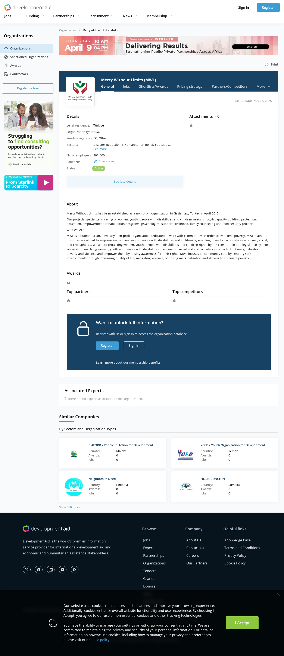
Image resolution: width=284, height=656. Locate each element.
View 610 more (69, 507)
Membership (156, 16)
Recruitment (98, 16)
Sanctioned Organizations (26, 57)
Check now (106, 161)
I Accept (242, 622)
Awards (12, 65)
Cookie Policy (235, 563)
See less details (125, 181)
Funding (32, 16)
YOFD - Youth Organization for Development (233, 445)
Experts (149, 547)
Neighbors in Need (102, 479)
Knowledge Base (237, 540)
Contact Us (195, 547)
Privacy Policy (235, 555)
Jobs (7, 16)
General (107, 86)
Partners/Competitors (229, 86)
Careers (192, 555)
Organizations (17, 48)
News (127, 16)
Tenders (149, 571)
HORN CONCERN (213, 479)
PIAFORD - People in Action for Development (120, 445)
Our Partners (196, 563)
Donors (149, 586)
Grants (148, 578)
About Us (193, 540)
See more (100, 149)
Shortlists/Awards (153, 86)
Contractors (16, 74)
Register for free (27, 88)
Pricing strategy (190, 86)
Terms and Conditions (242, 547)
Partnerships (63, 16)
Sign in (243, 7)
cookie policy (99, 639)
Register (268, 7)
